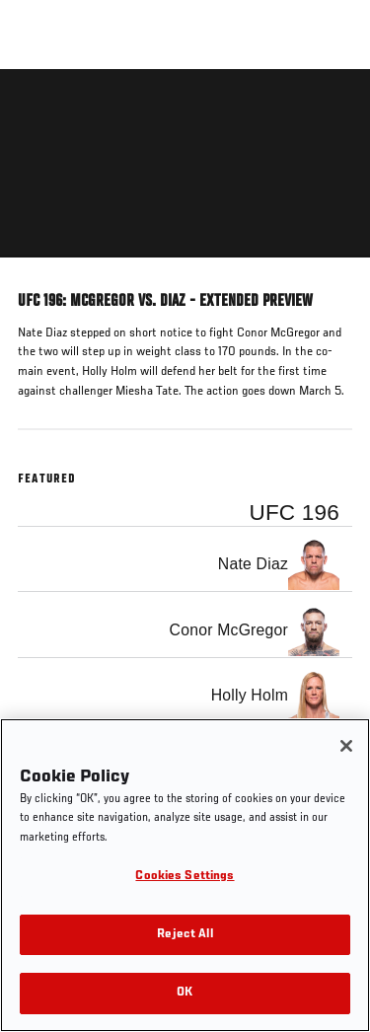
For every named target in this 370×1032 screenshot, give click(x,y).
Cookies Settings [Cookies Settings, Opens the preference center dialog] (184, 876)
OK (184, 993)
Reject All (184, 934)
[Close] (346, 746)
